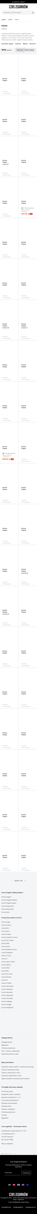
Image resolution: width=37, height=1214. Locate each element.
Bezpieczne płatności (11, 1097)
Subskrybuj (26, 1173)
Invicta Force (5, 946)
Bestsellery (33, 44)
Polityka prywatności (8, 1048)
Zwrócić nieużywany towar (10, 1070)
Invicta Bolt (5, 931)
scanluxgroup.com (30, 1207)
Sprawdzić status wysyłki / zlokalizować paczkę (17, 1067)
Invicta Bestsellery (7, 909)
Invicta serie (5, 912)
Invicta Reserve (6, 977)
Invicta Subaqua (6, 1001)
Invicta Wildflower (7, 1008)
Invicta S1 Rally (6, 983)
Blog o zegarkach (7, 1144)
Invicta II (4, 959)
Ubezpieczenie (6, 1106)
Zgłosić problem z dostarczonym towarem (15, 1079)
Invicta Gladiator (7, 953)
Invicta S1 (4, 980)
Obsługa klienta (6, 1042)
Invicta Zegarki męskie (8, 903)
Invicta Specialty (7, 992)
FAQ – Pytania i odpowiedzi (10, 1051)
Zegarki (3, 19)
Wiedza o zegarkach (8, 1109)
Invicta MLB (5, 968)
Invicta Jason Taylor (8, 962)
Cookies (4, 1115)
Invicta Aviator (6, 925)
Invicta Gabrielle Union (9, 950)
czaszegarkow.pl (6, 1207)
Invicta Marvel (6, 965)
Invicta (10, 19)
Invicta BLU (5, 928)
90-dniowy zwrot (18, 2)
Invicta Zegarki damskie (9, 900)
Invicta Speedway (7, 995)
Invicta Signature (7, 989)
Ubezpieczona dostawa (9, 1103)
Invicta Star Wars (7, 998)
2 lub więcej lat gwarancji (9, 1100)
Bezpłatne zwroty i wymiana (10, 1094)
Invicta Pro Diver (6, 974)
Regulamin (4, 1045)
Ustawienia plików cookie (9, 1054)
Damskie (18, 44)
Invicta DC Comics (7, 940)
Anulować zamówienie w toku (11, 1076)
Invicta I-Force (6, 956)
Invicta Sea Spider (7, 986)
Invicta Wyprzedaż (7, 906)
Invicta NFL (5, 971)
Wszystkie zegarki (7, 44)
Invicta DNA (5, 943)
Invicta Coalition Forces (9, 937)
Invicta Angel (5, 922)
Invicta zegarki (6, 897)
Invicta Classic (6, 934)
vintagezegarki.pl (18, 1207)
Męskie (25, 44)
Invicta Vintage (6, 1005)
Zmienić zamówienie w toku (10, 1073)
